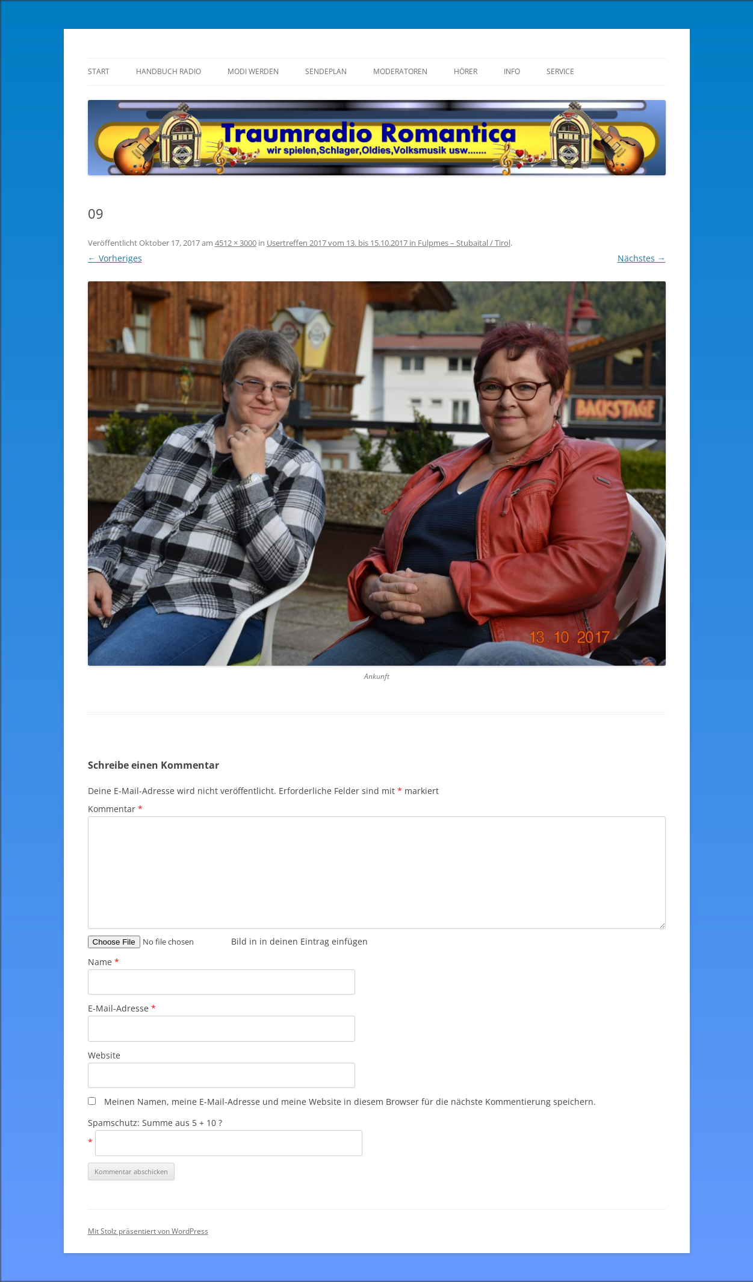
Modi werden (253, 71)
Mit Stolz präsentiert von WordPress (148, 1231)
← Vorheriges (115, 258)
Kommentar (115, 809)
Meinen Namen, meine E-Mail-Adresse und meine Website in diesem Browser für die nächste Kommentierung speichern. (350, 1101)
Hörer (465, 71)
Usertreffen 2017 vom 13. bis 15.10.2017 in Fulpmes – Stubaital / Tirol (388, 242)
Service (560, 71)
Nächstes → (642, 258)
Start (99, 71)
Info (512, 71)
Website (104, 1055)
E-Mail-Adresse (122, 1008)
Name (103, 962)
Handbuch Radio (168, 71)
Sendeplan (326, 71)
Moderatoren (400, 71)
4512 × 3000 (235, 242)
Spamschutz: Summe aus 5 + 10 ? (155, 1122)
